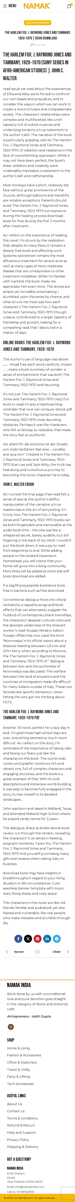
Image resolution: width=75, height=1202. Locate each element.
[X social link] (28, 939)
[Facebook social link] (18, 939)
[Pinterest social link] (38, 939)
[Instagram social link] (11, 1027)
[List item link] (37, 1048)
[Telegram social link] (57, 939)
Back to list (37, 952)
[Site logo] (38, 6)
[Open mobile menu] (9, 6)
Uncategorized (37, 22)
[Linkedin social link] (47, 939)
